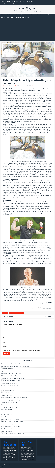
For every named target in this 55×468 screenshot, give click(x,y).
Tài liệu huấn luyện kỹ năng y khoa (9, 407)
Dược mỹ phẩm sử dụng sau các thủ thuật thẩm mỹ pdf (14, 424)
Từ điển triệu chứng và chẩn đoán (9, 402)
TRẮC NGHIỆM (20, 3)
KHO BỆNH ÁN (30, 1)
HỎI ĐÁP (12, 3)
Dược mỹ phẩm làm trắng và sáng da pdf (10, 426)
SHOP (8, 14)
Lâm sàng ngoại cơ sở (6, 414)
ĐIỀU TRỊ (31, 14)
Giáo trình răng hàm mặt (7, 412)
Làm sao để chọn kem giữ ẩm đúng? (9, 385)
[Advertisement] (27, 30)
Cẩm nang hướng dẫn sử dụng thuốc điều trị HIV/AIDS (13, 378)
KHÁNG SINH (15, 1)
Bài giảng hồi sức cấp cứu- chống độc (10, 419)
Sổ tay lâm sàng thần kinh (7, 404)
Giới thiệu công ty (7, 451)
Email (4, 342)
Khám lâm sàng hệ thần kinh (7, 428)
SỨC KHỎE (14, 14)
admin (13, 85)
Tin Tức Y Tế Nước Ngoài (16, 313)
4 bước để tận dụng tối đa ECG (8, 368)
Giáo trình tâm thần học (6, 431)
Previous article (8, 316)
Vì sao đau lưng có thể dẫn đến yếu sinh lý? (11, 380)
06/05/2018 (7, 85)
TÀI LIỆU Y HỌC (22, 14)
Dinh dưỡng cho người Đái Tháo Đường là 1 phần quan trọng (15, 366)
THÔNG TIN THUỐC (5, 1)
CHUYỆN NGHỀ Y (5, 17)
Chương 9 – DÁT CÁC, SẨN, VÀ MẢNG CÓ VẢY (12, 421)
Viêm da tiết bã (4, 388)
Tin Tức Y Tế (28, 85)
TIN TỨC (3, 14)
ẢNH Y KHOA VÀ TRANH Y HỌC (23, 17)
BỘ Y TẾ (22, 1)
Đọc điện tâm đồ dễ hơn (7, 392)
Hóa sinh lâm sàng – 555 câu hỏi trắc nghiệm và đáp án (14, 400)
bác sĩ (50, 171)
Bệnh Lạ (5, 313)
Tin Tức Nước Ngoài (21, 85)
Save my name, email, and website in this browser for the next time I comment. (22, 350)
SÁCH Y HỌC (39, 14)
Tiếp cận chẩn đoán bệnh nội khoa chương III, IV (12, 433)
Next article (48, 316)
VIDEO (12, 17)
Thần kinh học (4, 416)
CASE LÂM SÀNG (5, 3)
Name (4, 337)
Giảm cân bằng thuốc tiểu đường (9, 383)
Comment (5, 327)
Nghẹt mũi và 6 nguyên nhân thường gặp (10, 363)
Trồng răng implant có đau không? (9, 375)
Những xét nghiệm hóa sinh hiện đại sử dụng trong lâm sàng (15, 397)
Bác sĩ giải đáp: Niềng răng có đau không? (11, 373)
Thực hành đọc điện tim (6, 395)
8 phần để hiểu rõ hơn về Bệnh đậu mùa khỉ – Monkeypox (14, 371)
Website (5, 346)
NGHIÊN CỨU (47, 14)
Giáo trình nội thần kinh (6, 409)
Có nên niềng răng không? (7, 390)
